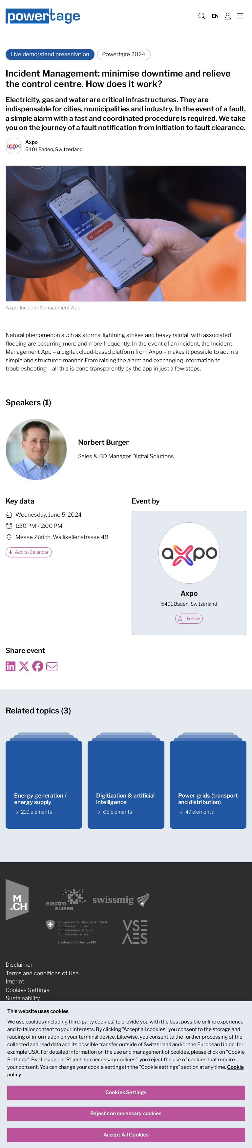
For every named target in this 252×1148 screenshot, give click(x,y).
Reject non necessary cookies (125, 1118)
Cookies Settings (28, 990)
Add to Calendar (29, 552)
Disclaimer (19, 964)
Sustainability (23, 998)
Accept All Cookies (126, 1139)
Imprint (15, 981)
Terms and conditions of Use (42, 973)
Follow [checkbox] (189, 618)
